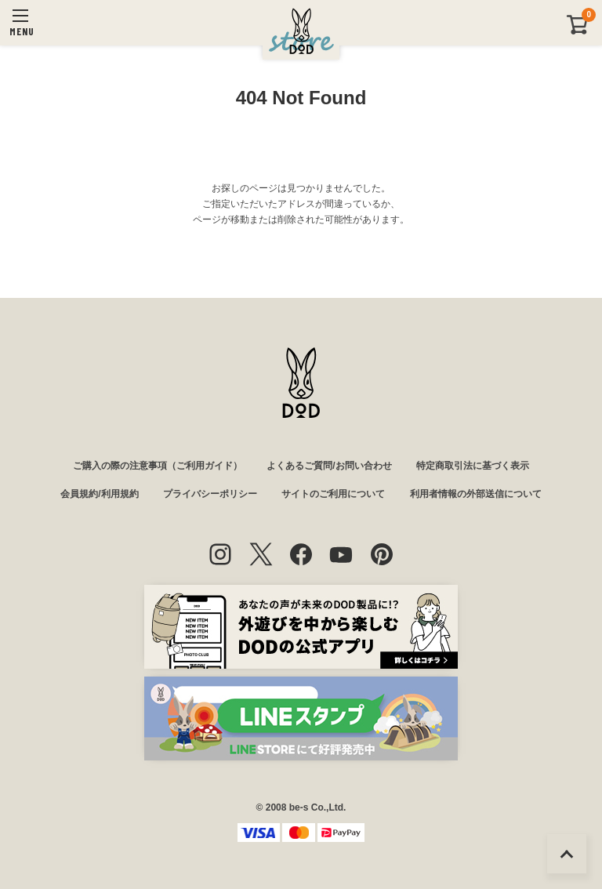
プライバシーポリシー (210, 493)
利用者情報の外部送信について (476, 493)
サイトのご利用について (333, 493)
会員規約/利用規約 (99, 493)
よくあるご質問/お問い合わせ (329, 465)
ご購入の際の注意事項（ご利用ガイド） (157, 465)
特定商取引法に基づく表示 (472, 465)
